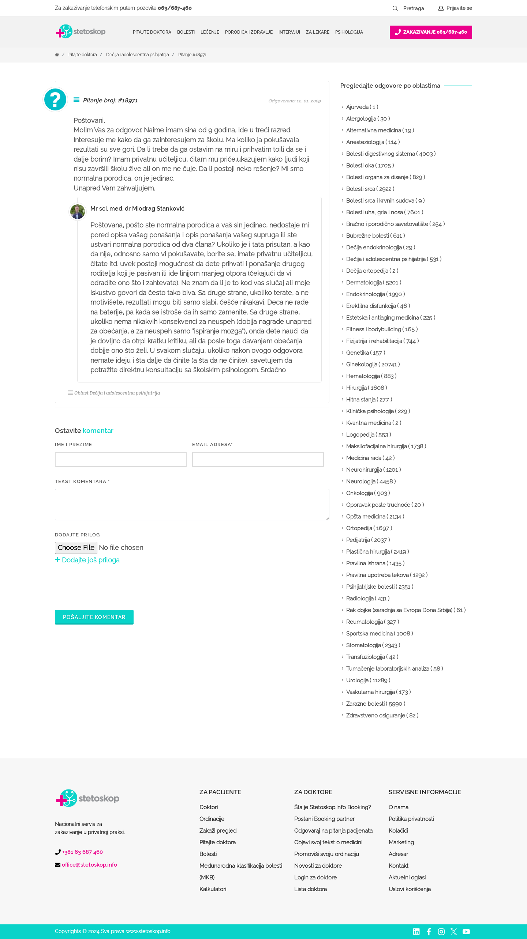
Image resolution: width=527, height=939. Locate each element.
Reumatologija (364, 622)
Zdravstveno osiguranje (375, 715)
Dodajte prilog (77, 535)
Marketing (401, 842)
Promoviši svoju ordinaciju (326, 854)
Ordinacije (211, 819)
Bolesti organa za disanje (377, 177)
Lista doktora (310, 889)
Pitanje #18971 (192, 54)
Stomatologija (363, 645)
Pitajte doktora (152, 32)
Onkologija (359, 493)
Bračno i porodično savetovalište (387, 224)
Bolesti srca (360, 189)
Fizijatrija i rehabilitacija (374, 341)
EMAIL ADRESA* (212, 444)
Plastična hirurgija (368, 551)
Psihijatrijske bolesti (370, 587)
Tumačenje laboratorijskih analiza (387, 668)
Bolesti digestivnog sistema (380, 154)
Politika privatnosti (411, 819)
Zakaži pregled (217, 830)
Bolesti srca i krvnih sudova (380, 200)
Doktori (208, 807)
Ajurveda (357, 107)
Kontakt (398, 866)
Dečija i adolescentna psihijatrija (137, 54)
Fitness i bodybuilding (373, 329)
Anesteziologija (365, 142)
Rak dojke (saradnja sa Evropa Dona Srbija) (399, 610)
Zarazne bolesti (365, 704)
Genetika (357, 353)
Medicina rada (363, 458)
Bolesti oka (360, 165)
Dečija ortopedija (367, 271)
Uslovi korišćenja (410, 889)
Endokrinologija (365, 294)
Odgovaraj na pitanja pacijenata (333, 830)
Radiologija (360, 598)
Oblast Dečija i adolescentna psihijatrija (114, 393)
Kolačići (398, 830)
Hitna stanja (360, 399)
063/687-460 (175, 8)
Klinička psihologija (370, 411)
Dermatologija (364, 282)
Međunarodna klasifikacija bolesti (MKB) (240, 872)
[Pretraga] (418, 8)
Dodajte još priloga (87, 560)
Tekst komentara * (82, 481)
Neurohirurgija (364, 470)
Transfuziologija (365, 657)
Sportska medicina (369, 633)
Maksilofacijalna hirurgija (376, 446)
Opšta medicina (365, 516)
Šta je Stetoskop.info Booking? (332, 807)
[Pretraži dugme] (395, 8)
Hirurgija (356, 388)
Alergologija (361, 119)
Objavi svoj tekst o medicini (328, 842)
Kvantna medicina (368, 423)
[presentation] (110, 586)
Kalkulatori (212, 889)
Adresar (398, 854)
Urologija (357, 680)
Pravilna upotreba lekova (377, 575)
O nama (398, 807)
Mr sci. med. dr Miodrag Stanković (137, 208)
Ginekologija (361, 364)
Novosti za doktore (318, 866)
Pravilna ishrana (365, 563)
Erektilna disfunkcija (371, 306)
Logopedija (360, 434)
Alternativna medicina (373, 130)
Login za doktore (315, 877)
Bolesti (208, 854)
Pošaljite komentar (94, 617)
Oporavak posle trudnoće (378, 505)
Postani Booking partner (324, 819)
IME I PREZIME (73, 444)
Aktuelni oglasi (407, 877)
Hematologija (363, 376)
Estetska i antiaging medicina (382, 317)
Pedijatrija (358, 540)
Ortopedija (359, 528)
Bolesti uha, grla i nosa (374, 212)
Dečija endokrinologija (374, 247)
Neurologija (360, 481)
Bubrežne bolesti (367, 236)
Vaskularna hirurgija (370, 692)
